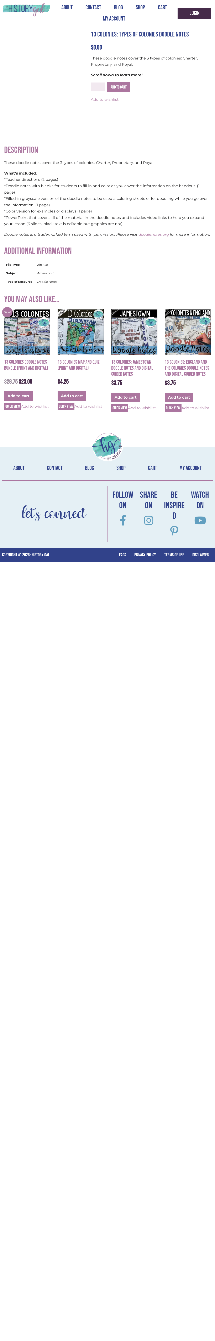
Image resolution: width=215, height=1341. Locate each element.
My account (114, 18)
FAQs (122, 555)
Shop (140, 7)
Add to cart (118, 87)
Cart (162, 7)
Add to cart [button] (18, 396)
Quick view (12, 406)
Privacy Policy (145, 555)
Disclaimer (200, 555)
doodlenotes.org (154, 234)
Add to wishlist (105, 99)
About (67, 7)
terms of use (174, 555)
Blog (118, 7)
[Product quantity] (98, 86)
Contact (93, 7)
